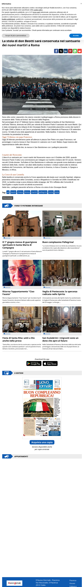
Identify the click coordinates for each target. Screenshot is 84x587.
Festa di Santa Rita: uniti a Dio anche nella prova (18, 339)
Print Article (7, 198)
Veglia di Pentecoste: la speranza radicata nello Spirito (59, 293)
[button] (81, 3)
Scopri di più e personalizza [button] (15, 35)
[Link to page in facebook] (56, 51)
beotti (13, 192)
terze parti (36, 12)
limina (27, 192)
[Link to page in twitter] (61, 51)
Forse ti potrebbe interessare (28, 205)
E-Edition (18, 373)
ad (8, 192)
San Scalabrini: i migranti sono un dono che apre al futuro (60, 339)
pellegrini (43, 192)
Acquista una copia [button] (42, 442)
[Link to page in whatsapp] (75, 51)
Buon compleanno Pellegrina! (58, 242)
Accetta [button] (76, 35)
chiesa (20, 192)
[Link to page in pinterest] (70, 51)
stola (57, 192)
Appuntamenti (21, 456)
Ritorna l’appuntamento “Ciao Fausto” (18, 293)
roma (51, 192)
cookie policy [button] (38, 10)
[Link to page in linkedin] (65, 51)
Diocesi (72, 583)
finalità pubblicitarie (8, 19)
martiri (34, 192)
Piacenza (73, 580)
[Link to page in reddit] (79, 51)
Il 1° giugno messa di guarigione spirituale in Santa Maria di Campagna (19, 245)
